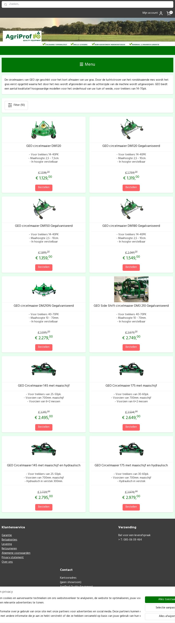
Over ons (7, 562)
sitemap (81, 616)
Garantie (7, 535)
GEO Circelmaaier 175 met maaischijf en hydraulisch (131, 466)
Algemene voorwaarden (16, 553)
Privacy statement (13, 557)
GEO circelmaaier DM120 (43, 146)
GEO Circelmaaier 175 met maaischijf (131, 386)
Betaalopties (9, 540)
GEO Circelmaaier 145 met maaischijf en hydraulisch (43, 466)
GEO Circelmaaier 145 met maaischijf (44, 386)
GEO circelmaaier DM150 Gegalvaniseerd (44, 226)
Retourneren (9, 549)
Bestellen (43, 187)
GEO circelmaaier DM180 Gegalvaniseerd (131, 226)
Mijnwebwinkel (129, 616)
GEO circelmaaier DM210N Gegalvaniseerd (44, 306)
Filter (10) (16, 105)
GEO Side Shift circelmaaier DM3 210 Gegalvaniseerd (131, 306)
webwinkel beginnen (99, 616)
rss (87, 616)
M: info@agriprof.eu (72, 600)
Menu (87, 65)
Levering (7, 544)
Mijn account (152, 13)
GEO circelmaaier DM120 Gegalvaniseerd (131, 146)
